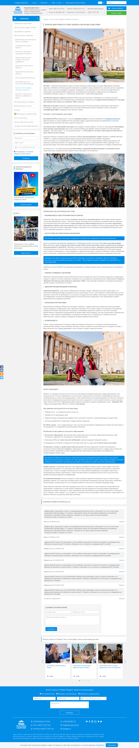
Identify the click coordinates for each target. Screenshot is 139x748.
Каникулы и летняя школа (66, 694)
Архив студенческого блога (23, 122)
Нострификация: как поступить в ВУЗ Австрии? (24, 83)
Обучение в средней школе (88, 694)
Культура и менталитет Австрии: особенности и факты (23, 96)
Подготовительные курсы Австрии (24, 73)
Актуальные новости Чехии (75, 3)
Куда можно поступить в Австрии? (24, 66)
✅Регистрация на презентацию (25, 114)
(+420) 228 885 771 (68, 721)
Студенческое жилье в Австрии (23, 46)
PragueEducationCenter (70, 725)
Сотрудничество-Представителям (26, 126)
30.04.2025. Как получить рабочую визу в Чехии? (82, 666)
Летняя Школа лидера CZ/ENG (25, 27)
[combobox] (16, 147)
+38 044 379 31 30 (78, 8)
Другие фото (26, 253)
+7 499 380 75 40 (59, 12)
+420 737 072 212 (58, 8)
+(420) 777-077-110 (43, 725)
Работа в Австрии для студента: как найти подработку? (23, 60)
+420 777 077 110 (93, 12)
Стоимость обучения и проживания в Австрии (23, 52)
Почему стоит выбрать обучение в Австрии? (23, 89)
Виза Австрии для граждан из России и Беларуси (25, 40)
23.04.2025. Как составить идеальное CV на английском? (110, 666)
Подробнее (100, 745)
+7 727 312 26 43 (79, 12)
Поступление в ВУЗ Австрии (25, 78)
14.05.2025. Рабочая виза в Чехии (56, 666)
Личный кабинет (117, 8)
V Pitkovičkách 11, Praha (40, 721)
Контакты (44, 3)
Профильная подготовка (22, 23)
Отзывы (17, 110)
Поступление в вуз (47, 694)
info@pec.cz (66, 729)
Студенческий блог (21, 3)
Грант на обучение (20, 118)
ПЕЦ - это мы (56, 3)
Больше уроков (26, 204)
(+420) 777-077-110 (47, 729)
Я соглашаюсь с (23, 153)
